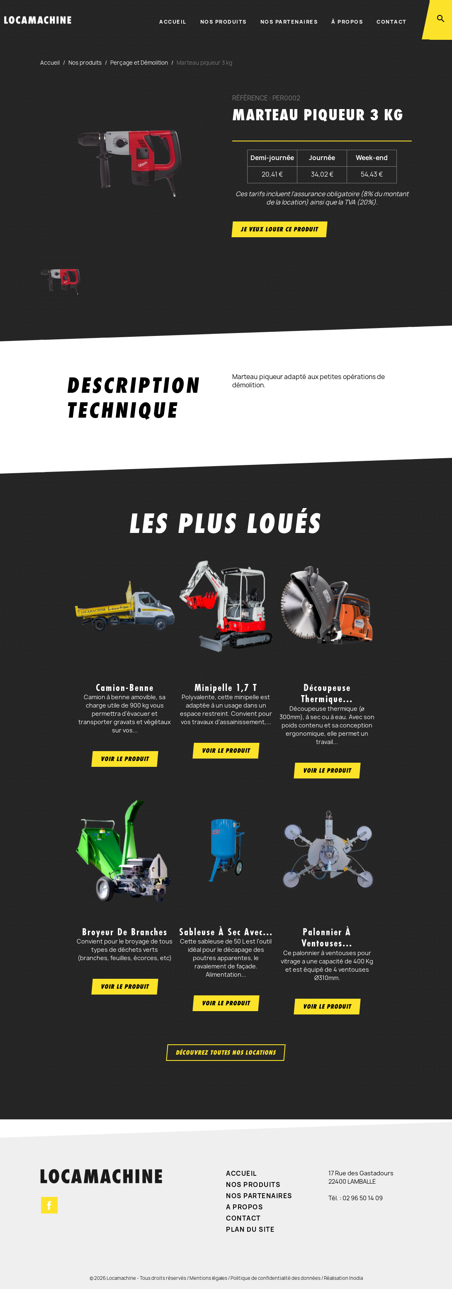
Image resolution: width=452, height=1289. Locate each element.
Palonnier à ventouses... (326, 937)
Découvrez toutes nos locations (226, 1052)
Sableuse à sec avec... (226, 932)
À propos (347, 21)
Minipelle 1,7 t (225, 687)
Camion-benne (125, 687)
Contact (392, 21)
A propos (244, 1207)
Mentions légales (208, 1278)
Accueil (173, 21)
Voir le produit (124, 758)
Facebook (49, 1205)
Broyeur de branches (125, 932)
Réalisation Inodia (343, 1278)
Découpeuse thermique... (327, 693)
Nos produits (223, 21)
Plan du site (250, 1229)
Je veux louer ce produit (279, 229)
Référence (250, 98)
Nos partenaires (289, 21)
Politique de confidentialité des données (276, 1278)
